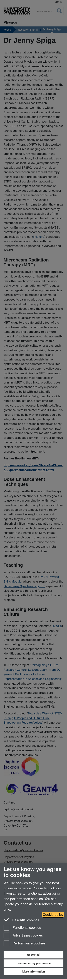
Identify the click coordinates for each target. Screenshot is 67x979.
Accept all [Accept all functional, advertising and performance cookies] (33, 954)
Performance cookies (25, 943)
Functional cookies (22, 928)
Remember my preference (33, 963)
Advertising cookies (23, 935)
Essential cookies (21, 919)
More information (33, 971)
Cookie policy (53, 915)
